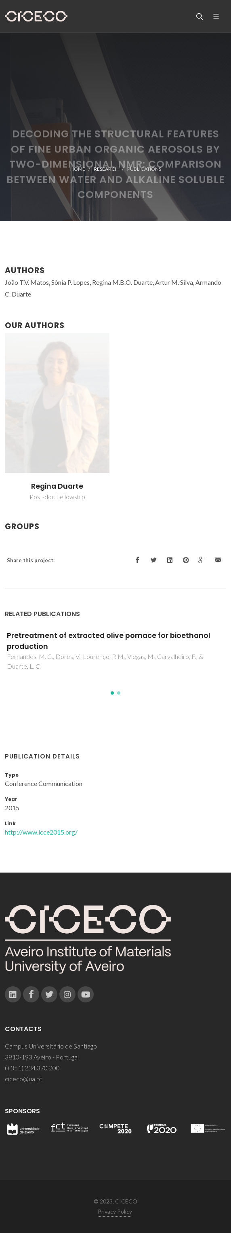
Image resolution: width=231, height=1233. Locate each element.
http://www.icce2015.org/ (41, 832)
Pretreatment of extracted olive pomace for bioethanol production (108, 641)
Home (77, 169)
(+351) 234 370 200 (32, 1068)
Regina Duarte (57, 486)
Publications (144, 169)
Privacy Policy (115, 1211)
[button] (112, 693)
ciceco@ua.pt (23, 1079)
